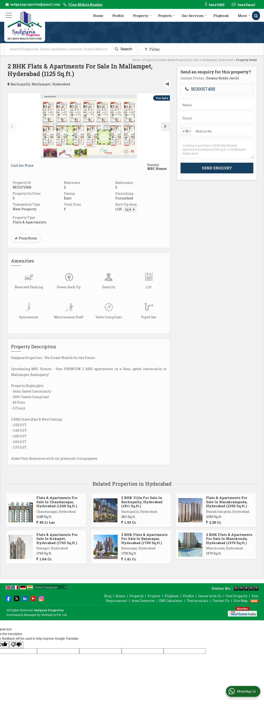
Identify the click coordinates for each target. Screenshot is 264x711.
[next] (165, 126)
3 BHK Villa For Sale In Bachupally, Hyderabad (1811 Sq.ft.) (142, 501)
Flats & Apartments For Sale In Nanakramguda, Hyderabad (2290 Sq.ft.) (226, 501)
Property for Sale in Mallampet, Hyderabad (204, 60)
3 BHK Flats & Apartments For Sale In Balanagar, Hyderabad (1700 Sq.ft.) (144, 538)
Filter (152, 49)
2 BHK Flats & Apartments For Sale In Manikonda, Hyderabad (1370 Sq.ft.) (229, 538)
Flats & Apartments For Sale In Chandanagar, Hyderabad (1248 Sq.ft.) (57, 501)
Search (123, 49)
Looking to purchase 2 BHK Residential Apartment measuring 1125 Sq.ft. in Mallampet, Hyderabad (217, 149)
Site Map (241, 601)
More (244, 15)
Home (98, 15)
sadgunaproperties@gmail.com (35, 4)
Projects (166, 15)
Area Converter (143, 601)
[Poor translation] (16, 644)
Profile (118, 15)
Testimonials (197, 601)
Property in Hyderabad (158, 60)
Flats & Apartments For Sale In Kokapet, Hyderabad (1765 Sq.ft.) (57, 538)
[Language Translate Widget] (51, 587)
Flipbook (221, 15)
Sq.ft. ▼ (130, 209)
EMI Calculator (171, 601)
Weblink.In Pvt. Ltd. (54, 615)
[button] (85, 4)
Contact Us (220, 601)
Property (142, 15)
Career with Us (210, 596)
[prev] (12, 126)
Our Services (194, 15)
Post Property (236, 596)
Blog (107, 596)
